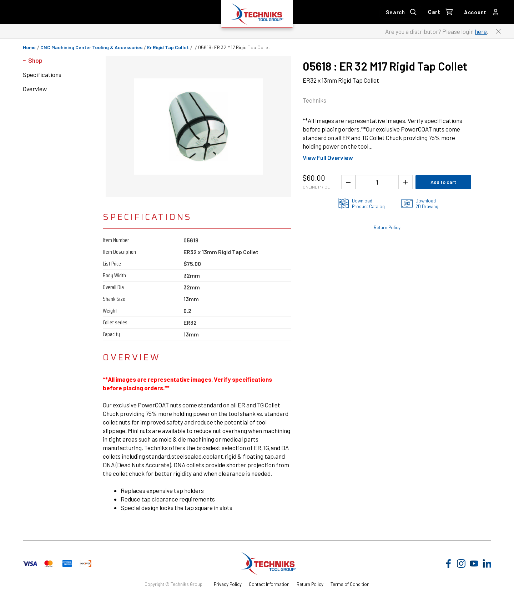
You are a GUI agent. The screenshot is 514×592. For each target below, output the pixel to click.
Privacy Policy (228, 584)
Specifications (42, 74)
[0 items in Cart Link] (440, 12)
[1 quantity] (377, 182)
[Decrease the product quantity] (348, 182)
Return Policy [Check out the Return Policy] (387, 227)
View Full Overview (328, 157)
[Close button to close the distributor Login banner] (498, 31)
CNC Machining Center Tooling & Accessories (91, 47)
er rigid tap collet (168, 47)
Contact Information (269, 584)
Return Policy (310, 584)
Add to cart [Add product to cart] (443, 182)
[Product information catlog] (361, 203)
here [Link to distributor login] (481, 31)
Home (29, 47)
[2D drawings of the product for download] (419, 203)
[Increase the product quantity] (405, 182)
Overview (35, 88)
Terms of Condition (350, 584)
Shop (35, 60)
